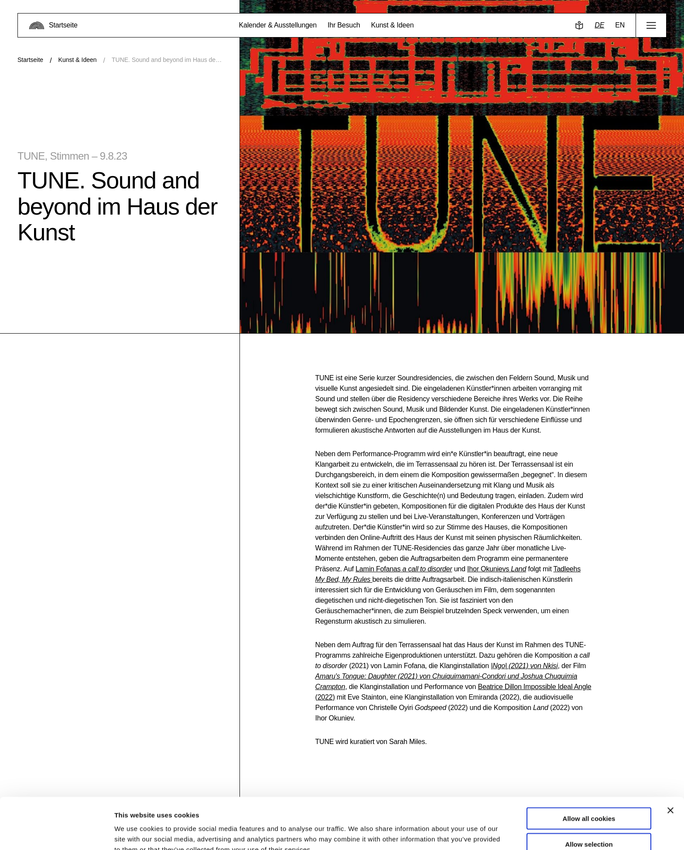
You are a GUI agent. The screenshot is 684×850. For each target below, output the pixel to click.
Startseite (30, 59)
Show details (458, 832)
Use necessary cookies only (589, 824)
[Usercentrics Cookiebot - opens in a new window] (56, 833)
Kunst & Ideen (77, 59)
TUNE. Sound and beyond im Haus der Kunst (167, 59)
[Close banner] (670, 765)
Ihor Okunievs (496, 569)
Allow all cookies (589, 773)
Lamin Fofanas (404, 569)
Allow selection (588, 799)
